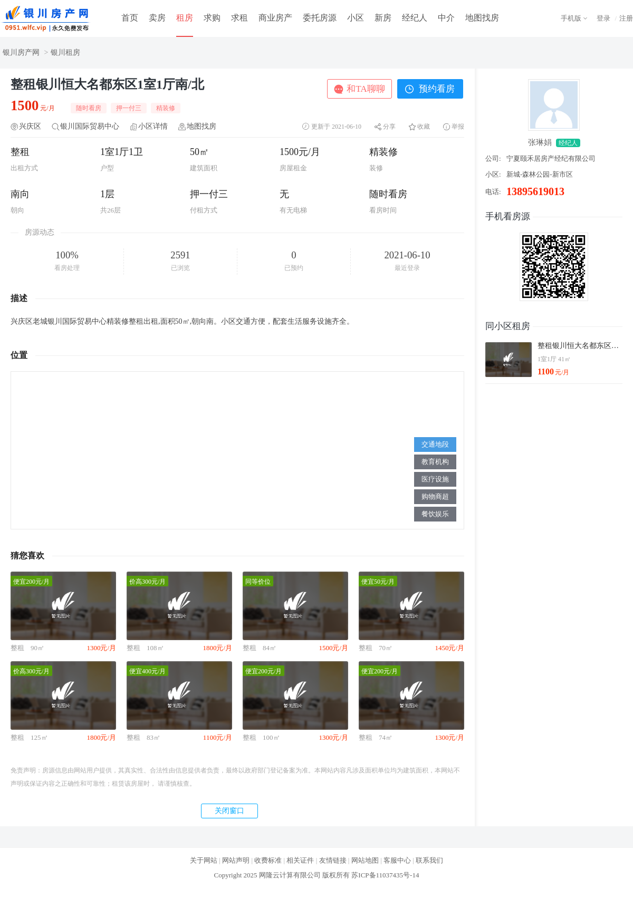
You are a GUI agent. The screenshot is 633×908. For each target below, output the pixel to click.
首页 (129, 17)
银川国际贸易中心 (89, 126)
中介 (446, 17)
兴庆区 (30, 126)
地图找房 (482, 17)
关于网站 (203, 860)
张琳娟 (540, 142)
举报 (458, 126)
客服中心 (397, 860)
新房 (383, 17)
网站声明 (236, 860)
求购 (212, 17)
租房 (184, 17)
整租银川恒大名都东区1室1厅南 (580, 346)
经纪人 (414, 17)
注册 (626, 18)
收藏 (423, 126)
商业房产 (275, 17)
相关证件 (300, 860)
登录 (603, 18)
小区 (355, 17)
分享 (389, 126)
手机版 (571, 18)
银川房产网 (21, 52)
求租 (239, 17)
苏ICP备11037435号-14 (385, 875)
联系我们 (429, 860)
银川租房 (65, 52)
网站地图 (365, 860)
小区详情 (153, 126)
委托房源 (320, 17)
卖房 (157, 17)
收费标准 (268, 860)
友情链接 (333, 860)
